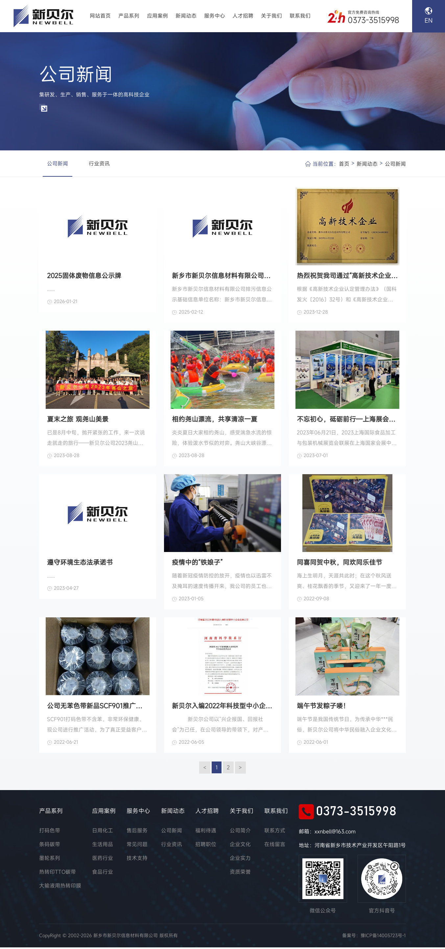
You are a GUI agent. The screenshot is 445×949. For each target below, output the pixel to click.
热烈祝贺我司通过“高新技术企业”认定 (347, 276)
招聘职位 (205, 846)
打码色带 (49, 832)
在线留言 (274, 846)
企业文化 (240, 846)
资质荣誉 (240, 873)
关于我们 (271, 16)
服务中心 (214, 16)
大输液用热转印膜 (60, 887)
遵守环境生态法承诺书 (80, 563)
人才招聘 (242, 16)
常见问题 (137, 846)
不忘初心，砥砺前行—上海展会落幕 (347, 420)
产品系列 (128, 16)
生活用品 (102, 846)
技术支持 (137, 860)
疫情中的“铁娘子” (197, 563)
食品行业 (102, 873)
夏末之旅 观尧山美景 (77, 420)
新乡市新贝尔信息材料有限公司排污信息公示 (222, 276)
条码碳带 (49, 846)
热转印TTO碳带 (57, 873)
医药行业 (102, 860)
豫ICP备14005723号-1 (383, 937)
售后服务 (137, 832)
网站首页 (100, 16)
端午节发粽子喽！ (323, 707)
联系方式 (274, 832)
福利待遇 (205, 832)
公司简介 (240, 832)
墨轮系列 (49, 860)
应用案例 (157, 16)
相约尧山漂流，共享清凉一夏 (214, 420)
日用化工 (102, 832)
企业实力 (240, 860)
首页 (344, 164)
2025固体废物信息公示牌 (84, 276)
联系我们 (300, 16)
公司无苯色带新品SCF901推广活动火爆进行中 (97, 707)
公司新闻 (57, 164)
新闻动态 (186, 16)
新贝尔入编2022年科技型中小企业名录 (222, 707)
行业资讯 (99, 164)
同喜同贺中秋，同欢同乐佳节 (339, 563)
